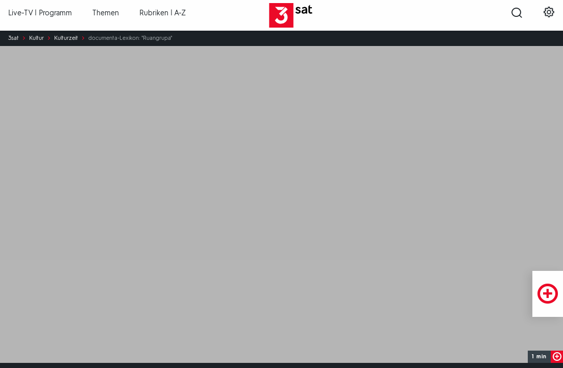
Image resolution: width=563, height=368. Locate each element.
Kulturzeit (66, 38)
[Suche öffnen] (516, 16)
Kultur (36, 38)
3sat (13, 38)
